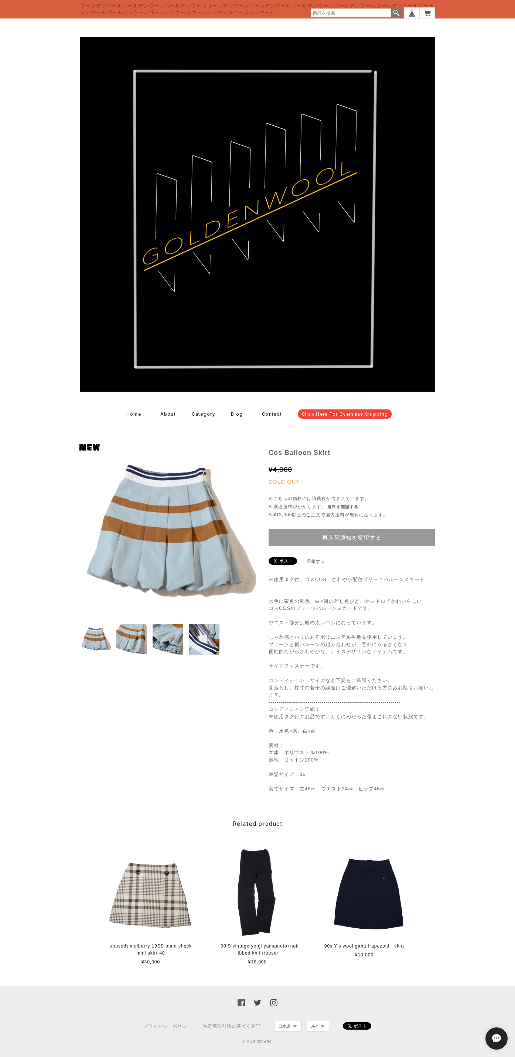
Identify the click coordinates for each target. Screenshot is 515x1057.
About (168, 414)
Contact (272, 414)
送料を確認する (342, 506)
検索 (396, 13)
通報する (315, 561)
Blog (237, 414)
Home (133, 414)
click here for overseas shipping (345, 414)
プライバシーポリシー (168, 1026)
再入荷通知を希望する (351, 537)
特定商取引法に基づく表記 (231, 1026)
